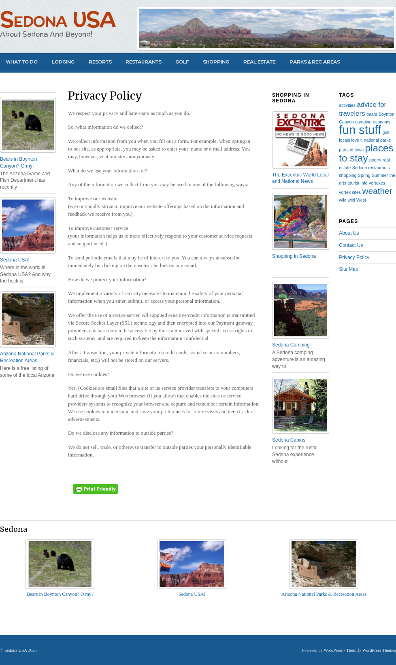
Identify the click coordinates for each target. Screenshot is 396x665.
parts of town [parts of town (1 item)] (351, 149)
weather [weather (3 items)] (377, 190)
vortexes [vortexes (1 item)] (377, 183)
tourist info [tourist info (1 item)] (357, 183)
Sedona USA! (15, 260)
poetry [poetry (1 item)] (375, 159)
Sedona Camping (291, 345)
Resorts (100, 62)
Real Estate (259, 62)
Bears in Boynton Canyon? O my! (18, 162)
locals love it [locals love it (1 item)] (350, 140)
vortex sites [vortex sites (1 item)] (350, 192)
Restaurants (143, 62)
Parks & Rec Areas (315, 62)
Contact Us (351, 245)
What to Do (22, 62)
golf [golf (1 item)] (385, 132)
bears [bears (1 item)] (371, 114)
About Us (349, 233)
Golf (182, 62)
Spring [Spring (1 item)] (364, 175)
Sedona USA (57, 19)
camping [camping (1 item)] (363, 121)
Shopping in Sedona (294, 256)
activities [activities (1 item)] (347, 105)
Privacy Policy (354, 257)
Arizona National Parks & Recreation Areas (27, 357)
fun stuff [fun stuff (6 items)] (360, 129)
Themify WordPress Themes (371, 650)
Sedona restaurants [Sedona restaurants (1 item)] (371, 167)
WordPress (333, 650)
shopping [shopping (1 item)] (347, 175)
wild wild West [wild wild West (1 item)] (352, 200)
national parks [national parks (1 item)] (377, 140)
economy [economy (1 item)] (381, 121)
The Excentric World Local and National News (300, 178)
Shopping (216, 62)
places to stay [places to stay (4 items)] (366, 152)
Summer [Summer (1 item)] (380, 175)
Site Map (348, 269)
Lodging (63, 62)
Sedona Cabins (288, 440)
